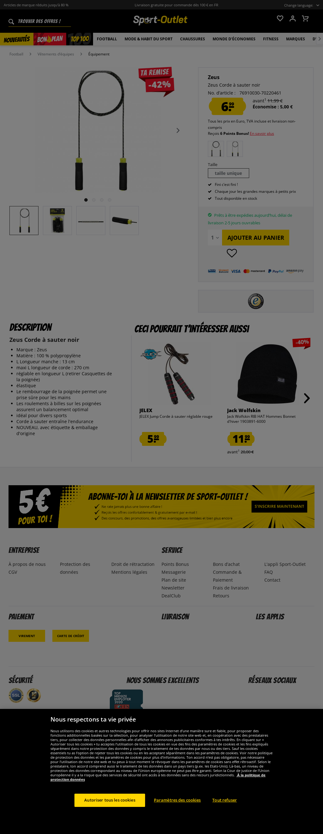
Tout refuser (224, 800)
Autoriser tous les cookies (109, 800)
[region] (161, 771)
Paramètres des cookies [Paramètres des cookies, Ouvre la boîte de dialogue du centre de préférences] (177, 800)
